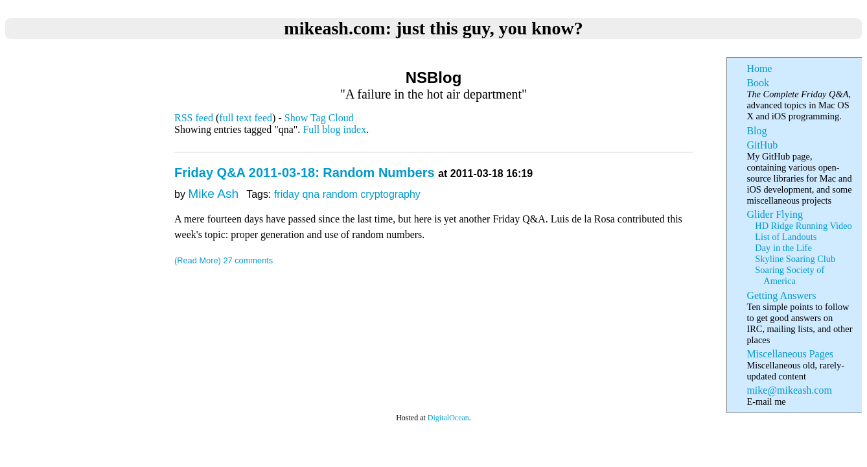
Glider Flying (774, 214)
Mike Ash (213, 193)
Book (757, 82)
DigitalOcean (448, 417)
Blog (756, 130)
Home (759, 68)
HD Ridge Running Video (803, 226)
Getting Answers (781, 295)
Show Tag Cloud (319, 117)
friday (286, 194)
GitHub (762, 144)
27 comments (248, 260)
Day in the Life (783, 248)
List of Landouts (785, 237)
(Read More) (197, 260)
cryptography (390, 194)
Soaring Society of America (789, 275)
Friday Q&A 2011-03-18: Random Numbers (306, 172)
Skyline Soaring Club (795, 259)
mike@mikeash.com (788, 390)
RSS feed (193, 117)
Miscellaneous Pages (789, 353)
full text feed (245, 117)
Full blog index (334, 129)
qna (310, 194)
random (340, 194)
